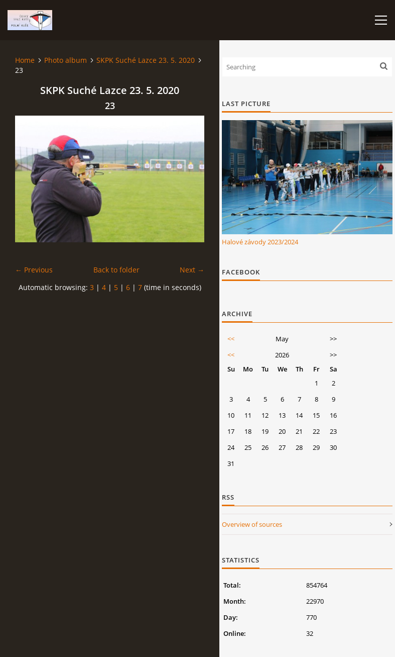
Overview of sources (252, 524)
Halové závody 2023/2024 (260, 241)
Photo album (65, 60)
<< (230, 338)
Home (25, 60)
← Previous (34, 269)
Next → (192, 269)
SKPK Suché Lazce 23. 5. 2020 (145, 60)
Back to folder (116, 269)
